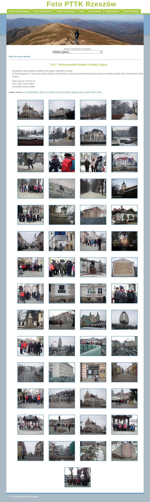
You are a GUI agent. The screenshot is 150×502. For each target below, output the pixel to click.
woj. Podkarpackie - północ (34, 92)
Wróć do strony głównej (19, 57)
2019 (99, 92)
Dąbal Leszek (77, 92)
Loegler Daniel (90, 92)
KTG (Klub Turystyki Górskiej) (58, 92)
